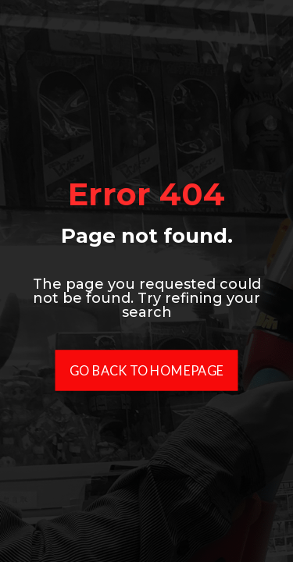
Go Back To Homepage (146, 370)
